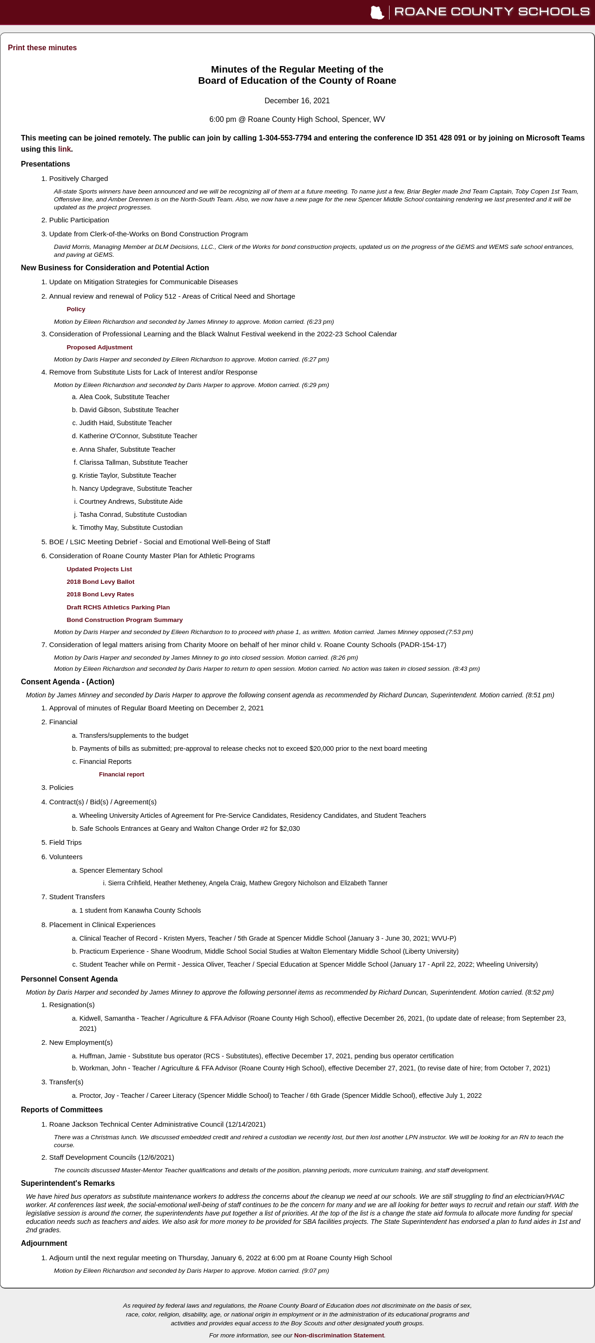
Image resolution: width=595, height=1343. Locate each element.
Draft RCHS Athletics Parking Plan (118, 607)
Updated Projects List (99, 569)
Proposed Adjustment (99, 347)
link (64, 149)
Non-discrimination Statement (339, 1335)
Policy (75, 309)
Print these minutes (42, 48)
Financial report (121, 774)
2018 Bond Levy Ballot (100, 581)
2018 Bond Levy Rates (100, 594)
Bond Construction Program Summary (124, 619)
